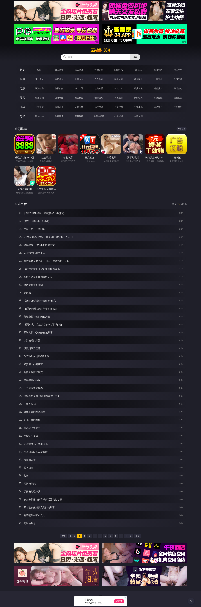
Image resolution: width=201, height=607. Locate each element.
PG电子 (39, 69)
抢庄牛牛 (178, 69)
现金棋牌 (158, 69)
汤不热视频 (98, 116)
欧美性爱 (99, 88)
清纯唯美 (138, 97)
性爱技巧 (178, 106)
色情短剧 (138, 116)
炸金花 (138, 69)
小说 (22, 107)
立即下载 (119, 601)
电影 (22, 88)
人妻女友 (79, 106)
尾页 (137, 536)
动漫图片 (99, 97)
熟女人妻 (118, 79)
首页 (64, 536)
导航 (22, 116)
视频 (22, 79)
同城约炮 (39, 116)
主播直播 (158, 79)
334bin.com (100, 50)
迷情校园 (118, 106)
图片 (22, 97)
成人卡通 (79, 88)
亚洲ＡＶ (39, 79)
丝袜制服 (138, 79)
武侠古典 (99, 106)
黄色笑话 (158, 106)
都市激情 (39, 106)
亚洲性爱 (39, 88)
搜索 (135, 57)
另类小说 (138, 106)
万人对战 (79, 69)
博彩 (22, 70)
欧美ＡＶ (79, 79)
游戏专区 (99, 69)
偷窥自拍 (39, 97)
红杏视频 (118, 116)
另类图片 (178, 97)
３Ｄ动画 (99, 79)
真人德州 (59, 69)
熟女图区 (158, 97)
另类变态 (178, 88)
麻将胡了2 (118, 69)
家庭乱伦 (59, 106)
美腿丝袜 (118, 97)
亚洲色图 (59, 97)
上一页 (72, 536)
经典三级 (138, 88)
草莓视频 (79, 116)
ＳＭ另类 (178, 79)
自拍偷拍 (59, 79)
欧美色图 (79, 97)
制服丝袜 (118, 88)
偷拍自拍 (59, 88)
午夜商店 (59, 116)
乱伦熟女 (158, 88)
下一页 (128, 536)
